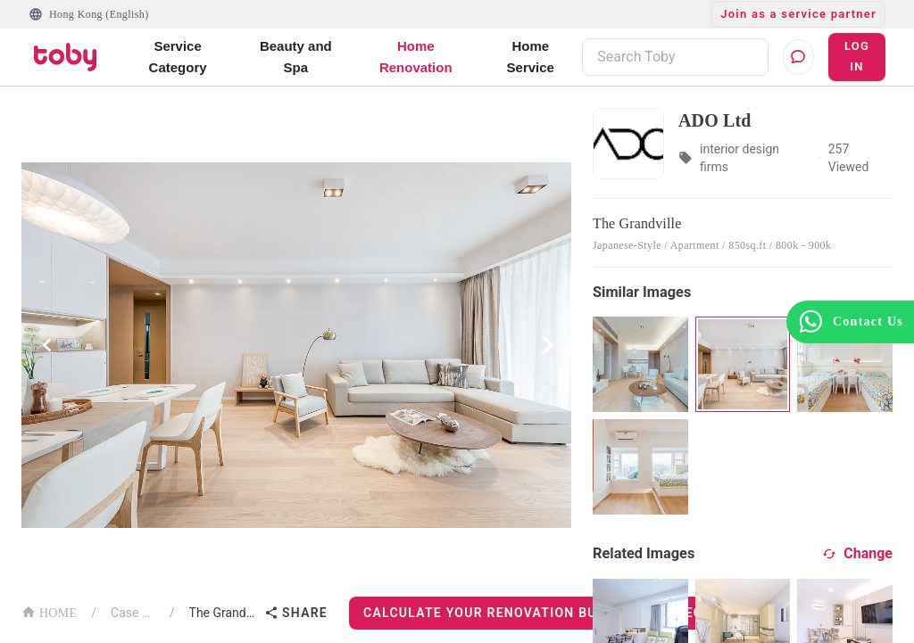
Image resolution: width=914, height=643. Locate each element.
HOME (49, 611)
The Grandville (223, 613)
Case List (133, 613)
